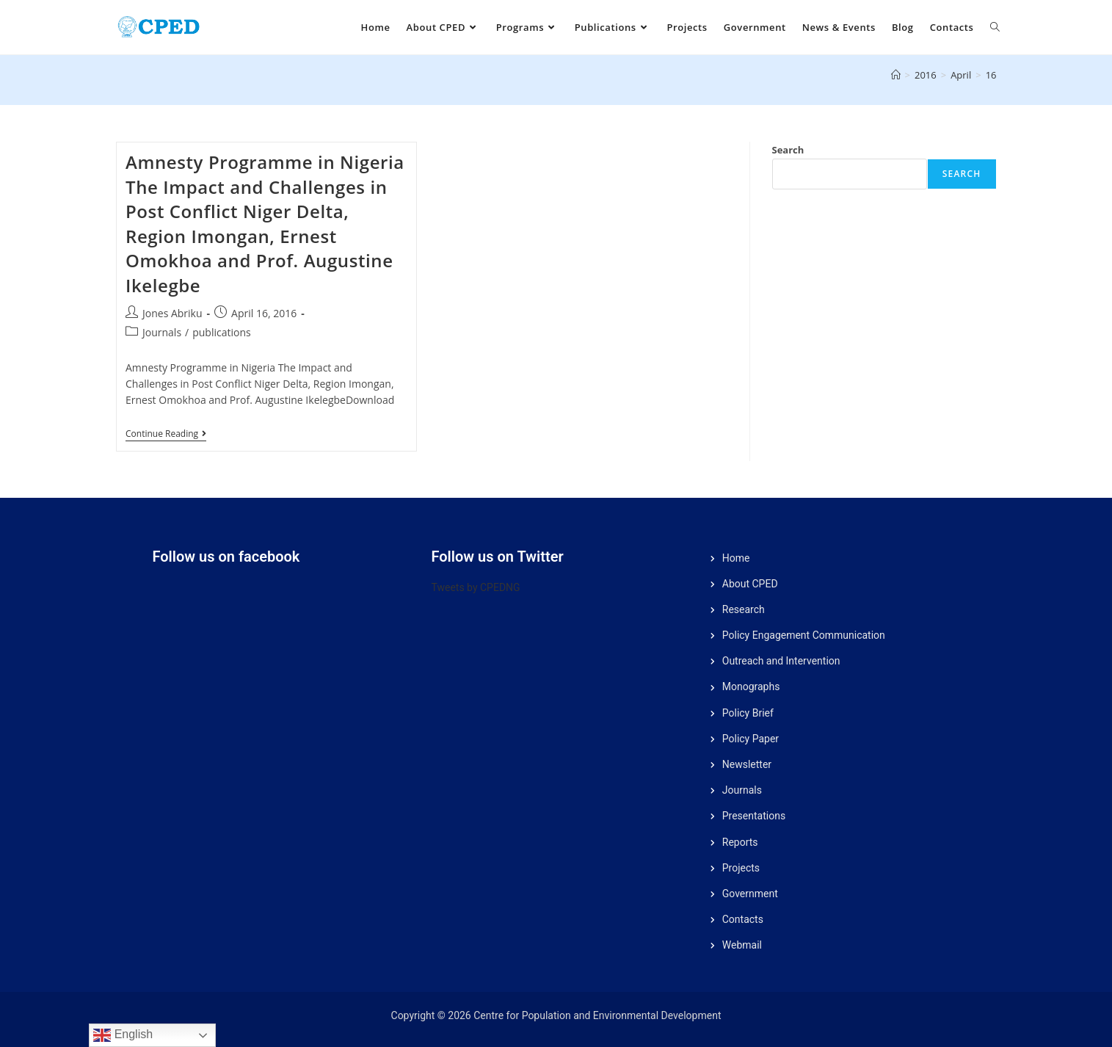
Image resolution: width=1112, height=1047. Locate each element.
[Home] (896, 74)
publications (221, 332)
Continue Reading (166, 434)
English (123, 1035)
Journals (161, 332)
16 (991, 74)
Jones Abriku (172, 313)
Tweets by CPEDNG (476, 587)
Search (788, 149)
